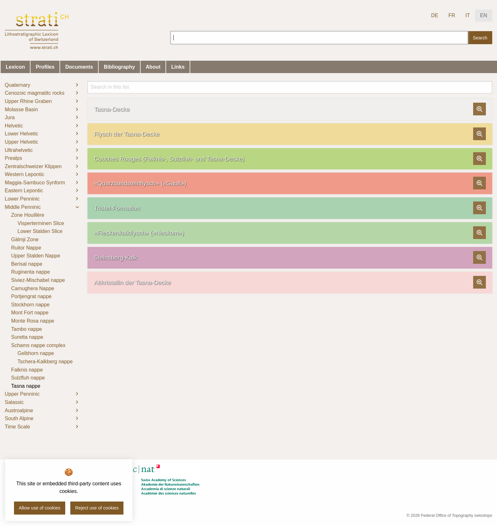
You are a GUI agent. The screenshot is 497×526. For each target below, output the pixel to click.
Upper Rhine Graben (28, 101)
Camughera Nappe (32, 288)
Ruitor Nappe (26, 247)
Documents (79, 67)
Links (178, 67)
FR (451, 15)
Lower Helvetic (21, 133)
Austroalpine (19, 410)
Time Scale (17, 426)
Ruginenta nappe (30, 272)
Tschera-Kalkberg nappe (45, 361)
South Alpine (19, 418)
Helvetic (14, 125)
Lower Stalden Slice (40, 231)
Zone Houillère (27, 215)
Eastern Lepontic (24, 190)
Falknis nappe (27, 369)
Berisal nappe (26, 264)
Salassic (14, 402)
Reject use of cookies (97, 507)
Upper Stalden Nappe (35, 255)
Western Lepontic (24, 174)
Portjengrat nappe (31, 296)
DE (434, 15)
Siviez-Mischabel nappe (38, 280)
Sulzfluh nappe (28, 377)
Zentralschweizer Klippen (33, 166)
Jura (10, 117)
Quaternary (17, 85)
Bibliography (119, 67)
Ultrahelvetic (19, 150)
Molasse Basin (21, 109)
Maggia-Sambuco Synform (35, 182)
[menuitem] (41, 85)
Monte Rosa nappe (32, 321)
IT (468, 15)
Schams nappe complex (38, 345)
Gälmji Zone (24, 239)
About (153, 67)
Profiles (45, 67)
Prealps (13, 158)
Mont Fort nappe (29, 312)
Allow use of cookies (39, 507)
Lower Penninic (22, 199)
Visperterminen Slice (41, 223)
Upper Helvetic (21, 142)
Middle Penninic (23, 207)
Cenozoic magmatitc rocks (35, 93)
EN (483, 15)
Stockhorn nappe (30, 304)
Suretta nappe (27, 337)
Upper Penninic (22, 394)
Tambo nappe (26, 329)
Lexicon (15, 67)
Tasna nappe (25, 386)
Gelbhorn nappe (36, 353)
